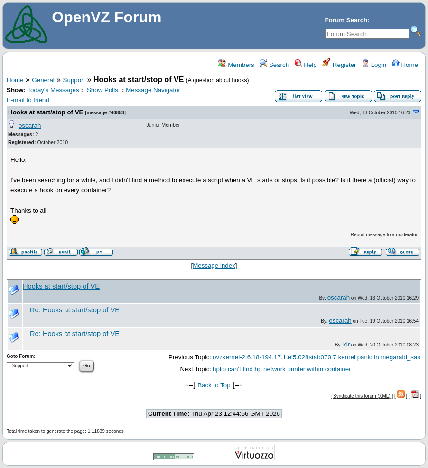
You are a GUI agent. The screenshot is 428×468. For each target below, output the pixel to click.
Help (306, 64)
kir (346, 344)
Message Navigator (153, 90)
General (43, 80)
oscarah (30, 125)
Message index (214, 265)
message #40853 (105, 112)
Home (405, 64)
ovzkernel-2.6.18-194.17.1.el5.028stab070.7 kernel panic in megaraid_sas (316, 357)
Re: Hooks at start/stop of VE (75, 310)
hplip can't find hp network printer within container (282, 369)
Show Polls (102, 90)
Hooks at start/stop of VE (45, 112)
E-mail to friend (28, 99)
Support (74, 80)
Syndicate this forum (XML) (362, 396)
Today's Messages (53, 90)
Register (339, 64)
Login (374, 64)
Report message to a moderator (384, 234)
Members (236, 64)
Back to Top (213, 385)
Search (274, 64)
